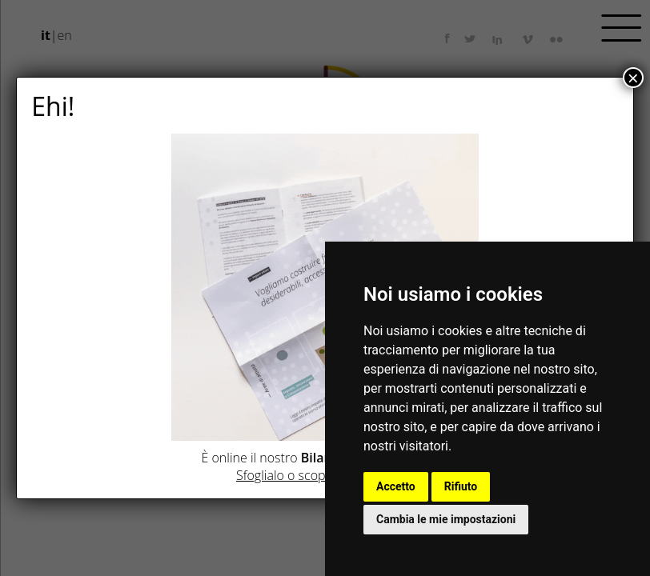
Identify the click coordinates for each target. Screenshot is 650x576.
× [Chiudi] (633, 77)
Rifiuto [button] (461, 486)
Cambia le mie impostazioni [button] (446, 519)
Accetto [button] (395, 486)
